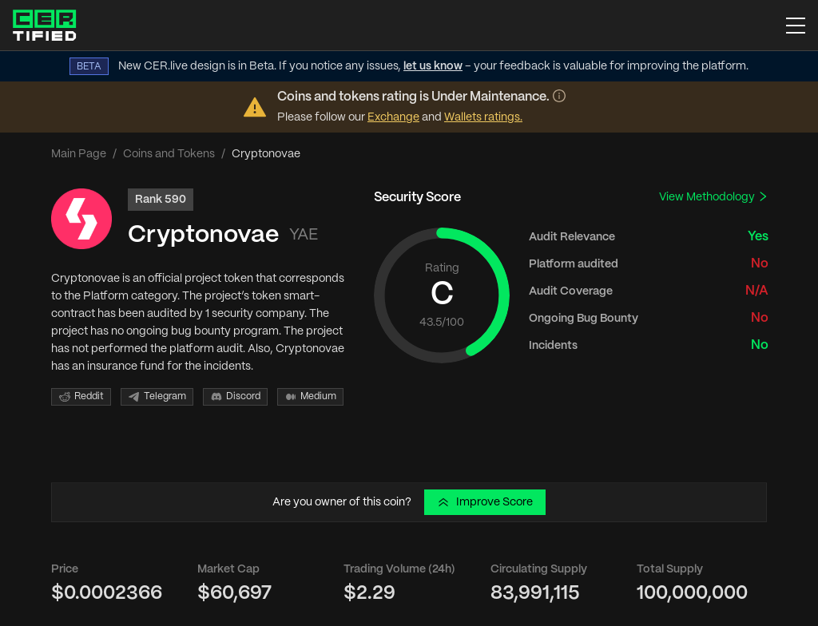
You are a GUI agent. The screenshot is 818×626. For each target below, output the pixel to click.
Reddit (81, 396)
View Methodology (713, 197)
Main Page (78, 154)
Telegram (157, 396)
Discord (235, 396)
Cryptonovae (203, 235)
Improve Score (485, 502)
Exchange (393, 117)
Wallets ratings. (483, 117)
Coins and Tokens (169, 154)
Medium (310, 396)
